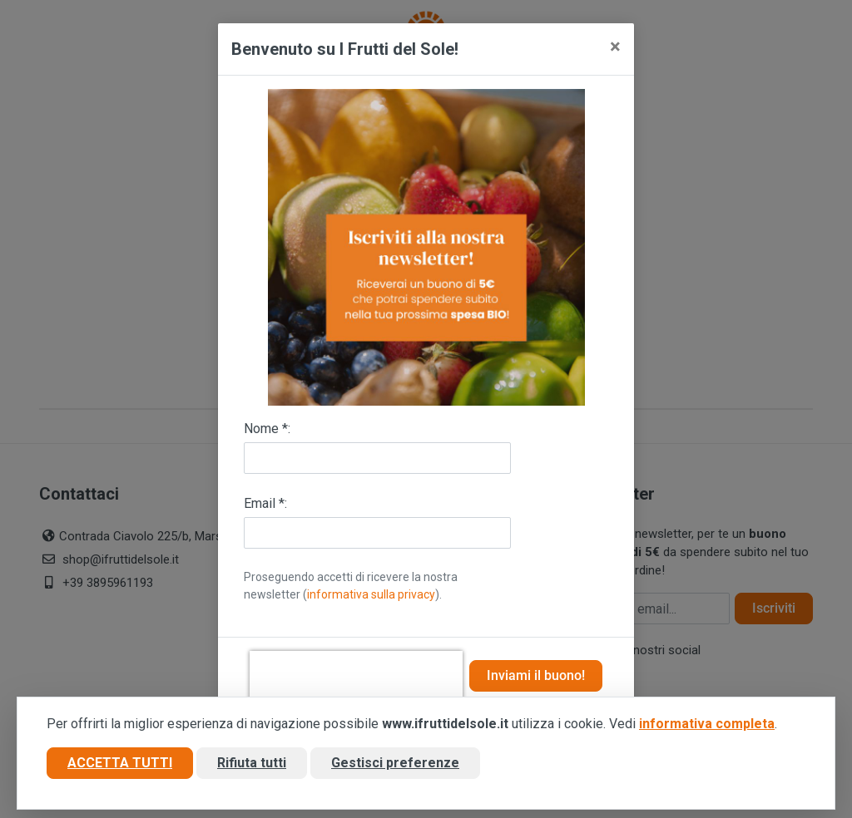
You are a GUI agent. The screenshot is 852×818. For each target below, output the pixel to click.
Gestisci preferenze (395, 763)
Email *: (265, 503)
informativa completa (707, 724)
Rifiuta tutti (251, 763)
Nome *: (267, 428)
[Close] (615, 46)
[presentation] (356, 676)
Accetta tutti (119, 763)
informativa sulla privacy (371, 594)
